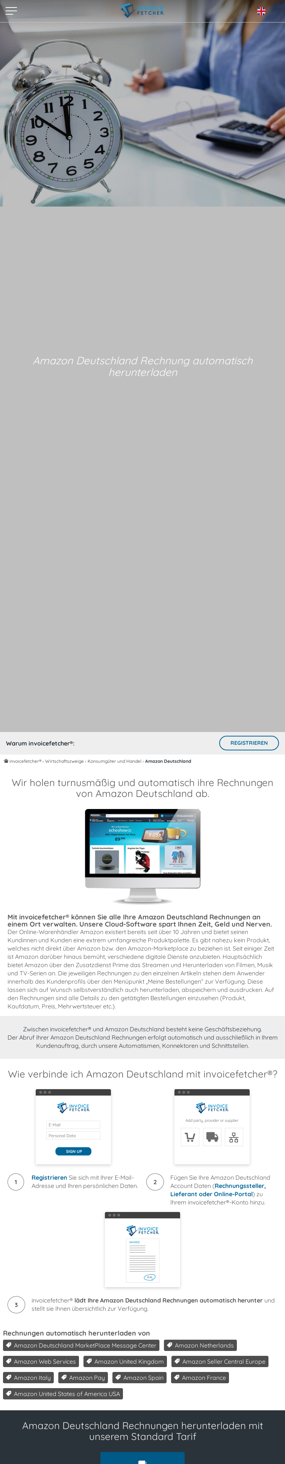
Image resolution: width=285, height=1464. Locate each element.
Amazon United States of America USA (63, 1394)
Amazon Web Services (41, 1361)
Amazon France (200, 1377)
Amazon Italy (28, 1377)
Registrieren (249, 743)
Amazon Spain (139, 1377)
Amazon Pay (83, 1377)
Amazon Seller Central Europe (219, 1361)
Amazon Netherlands (200, 1345)
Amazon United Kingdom (125, 1361)
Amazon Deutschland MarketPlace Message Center (81, 1345)
